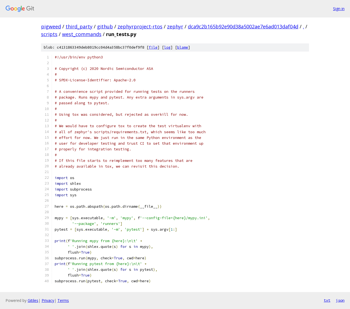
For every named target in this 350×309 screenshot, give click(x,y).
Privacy (48, 300)
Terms (63, 300)
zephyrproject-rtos (140, 26)
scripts (49, 34)
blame (182, 47)
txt (327, 300)
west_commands (81, 34)
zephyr (175, 26)
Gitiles (33, 300)
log (167, 47)
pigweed (51, 26)
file (153, 47)
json (340, 300)
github (105, 26)
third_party (79, 26)
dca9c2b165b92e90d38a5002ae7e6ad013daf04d (243, 26)
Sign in (339, 8)
